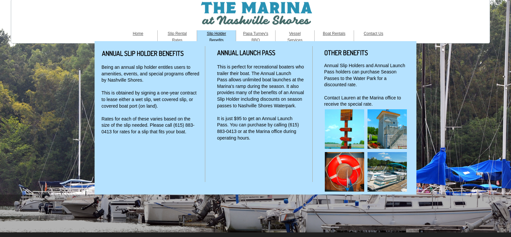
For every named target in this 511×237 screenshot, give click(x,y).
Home (138, 33)
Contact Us (373, 33)
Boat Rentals (334, 33)
